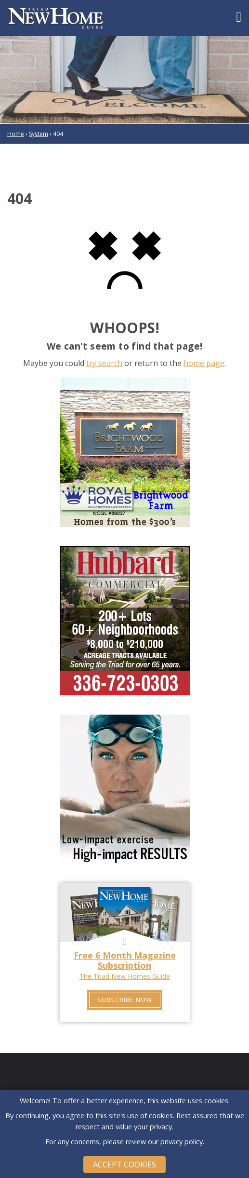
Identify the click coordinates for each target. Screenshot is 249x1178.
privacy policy (181, 1141)
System (38, 134)
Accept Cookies (124, 1164)
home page (203, 363)
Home (15, 134)
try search (104, 363)
